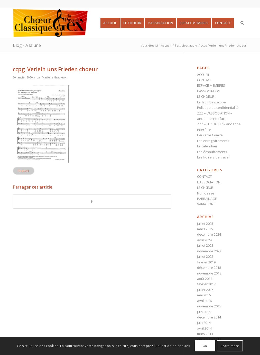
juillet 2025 (205, 223)
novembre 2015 (209, 306)
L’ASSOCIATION (208, 91)
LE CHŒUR (205, 187)
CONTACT (204, 80)
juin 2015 (204, 311)
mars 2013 (205, 333)
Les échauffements (212, 151)
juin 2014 (204, 322)
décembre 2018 (209, 267)
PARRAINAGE (207, 198)
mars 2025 (205, 229)
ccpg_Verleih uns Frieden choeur (55, 69)
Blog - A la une (27, 45)
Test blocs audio (186, 45)
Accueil (166, 45)
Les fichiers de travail (213, 157)
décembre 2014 (209, 317)
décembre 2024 (209, 234)
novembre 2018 (209, 273)
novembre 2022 (209, 251)
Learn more (230, 346)
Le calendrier (207, 146)
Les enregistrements (213, 140)
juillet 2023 (205, 245)
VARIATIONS (206, 204)
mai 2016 (204, 295)
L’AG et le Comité (210, 135)
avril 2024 (204, 240)
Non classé (205, 193)
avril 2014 (204, 328)
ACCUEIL (203, 74)
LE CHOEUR (205, 96)
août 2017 (204, 278)
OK (205, 346)
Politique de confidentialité (218, 107)
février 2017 (206, 284)
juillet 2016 (205, 289)
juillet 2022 (205, 256)
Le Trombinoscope (211, 102)
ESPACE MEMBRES (211, 85)
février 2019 (206, 262)
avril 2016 (204, 300)
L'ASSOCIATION (208, 182)
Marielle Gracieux (54, 77)
